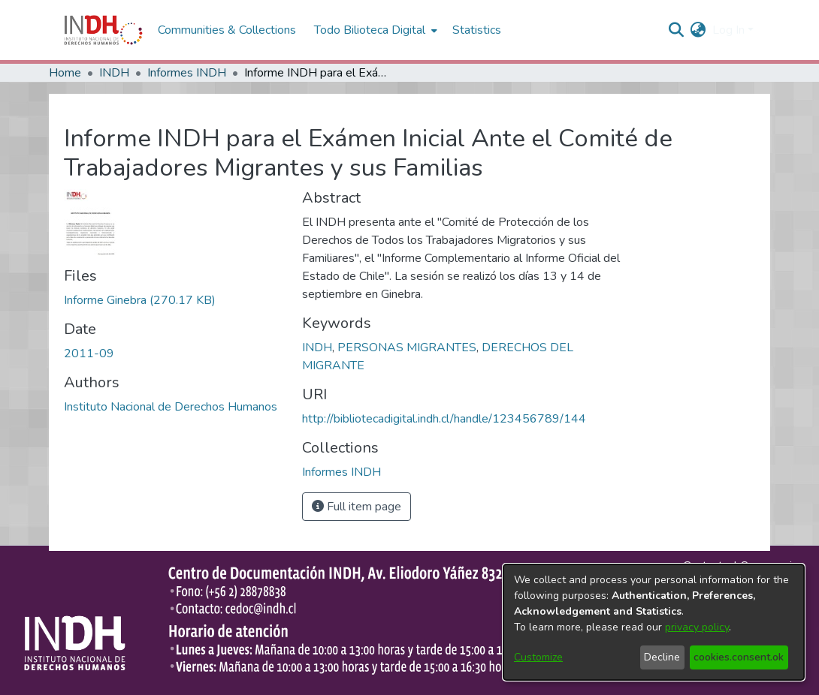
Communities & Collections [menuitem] (227, 30)
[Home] (103, 30)
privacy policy (697, 627)
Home (65, 73)
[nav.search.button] (676, 30)
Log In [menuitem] (728, 30)
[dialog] (653, 622)
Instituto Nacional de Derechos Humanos (170, 407)
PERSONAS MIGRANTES (406, 347)
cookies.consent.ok (739, 657)
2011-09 (89, 353)
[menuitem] (698, 30)
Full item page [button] (356, 506)
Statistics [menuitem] (476, 30)
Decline (662, 657)
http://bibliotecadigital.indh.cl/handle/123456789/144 (444, 419)
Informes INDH (186, 73)
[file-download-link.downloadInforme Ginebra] (140, 300)
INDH (114, 73)
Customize (538, 657)
